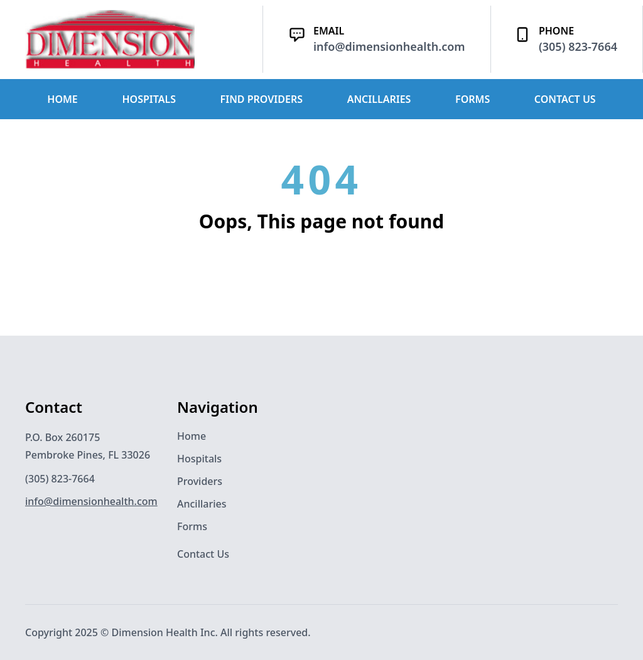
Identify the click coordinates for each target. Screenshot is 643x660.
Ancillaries (202, 504)
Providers (199, 481)
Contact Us (203, 554)
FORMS (472, 99)
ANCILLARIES (379, 99)
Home (191, 436)
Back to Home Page (321, 280)
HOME (62, 99)
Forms (192, 526)
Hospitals (199, 459)
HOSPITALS (149, 99)
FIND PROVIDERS (261, 99)
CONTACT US (565, 99)
